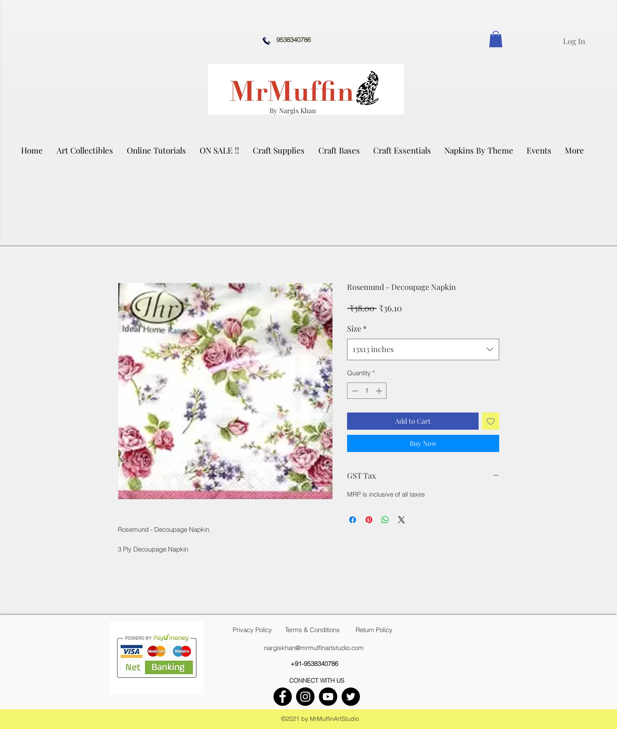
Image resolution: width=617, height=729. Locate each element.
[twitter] (350, 696)
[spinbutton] (367, 391)
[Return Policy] (374, 630)
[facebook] (282, 696)
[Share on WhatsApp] (385, 520)
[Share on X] (401, 520)
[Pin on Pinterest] (369, 520)
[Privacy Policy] (252, 630)
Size (357, 328)
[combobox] (423, 349)
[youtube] (328, 696)
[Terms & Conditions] (312, 630)
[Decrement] (354, 391)
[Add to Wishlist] (490, 421)
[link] (496, 39)
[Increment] (380, 391)
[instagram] (305, 696)
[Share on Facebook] (352, 520)
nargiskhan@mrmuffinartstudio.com (314, 648)
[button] (85, 150)
